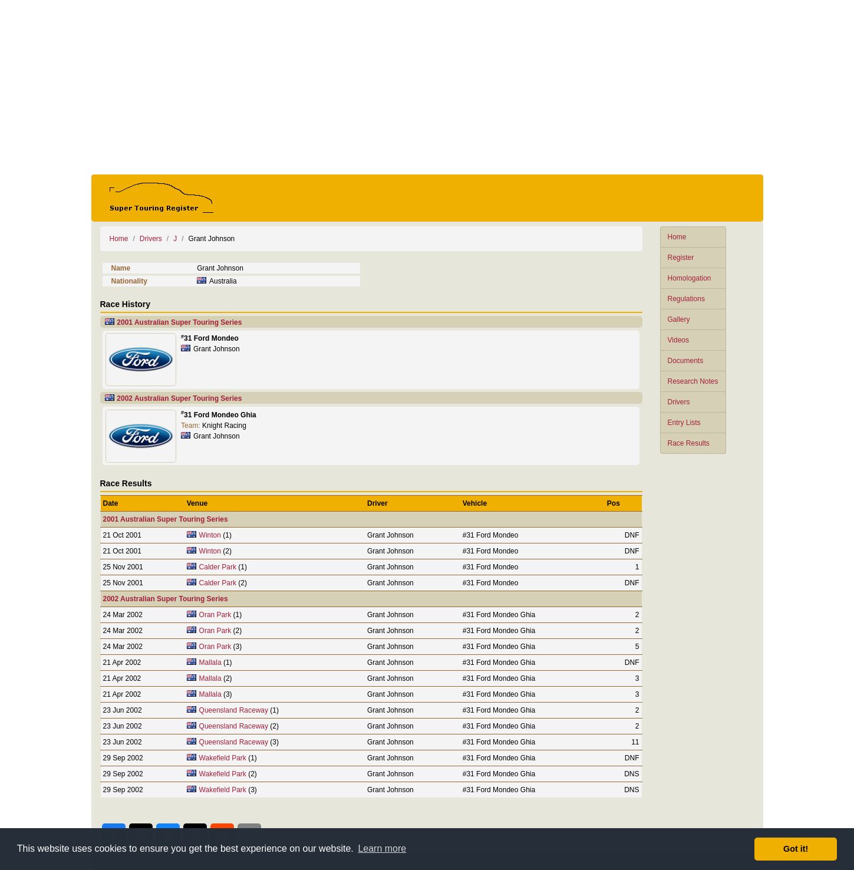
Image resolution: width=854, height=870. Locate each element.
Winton (210, 535)
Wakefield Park (222, 758)
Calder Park (217, 567)
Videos (678, 340)
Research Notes (693, 381)
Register (681, 257)
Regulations (686, 299)
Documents (686, 361)
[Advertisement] (427, 87)
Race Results (689, 443)
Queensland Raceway (233, 710)
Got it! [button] (795, 848)
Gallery (679, 319)
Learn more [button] (382, 848)
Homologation (689, 278)
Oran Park (215, 615)
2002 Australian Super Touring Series (179, 398)
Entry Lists (684, 422)
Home (677, 237)
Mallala (210, 662)
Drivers (679, 402)
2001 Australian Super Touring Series (179, 322)
